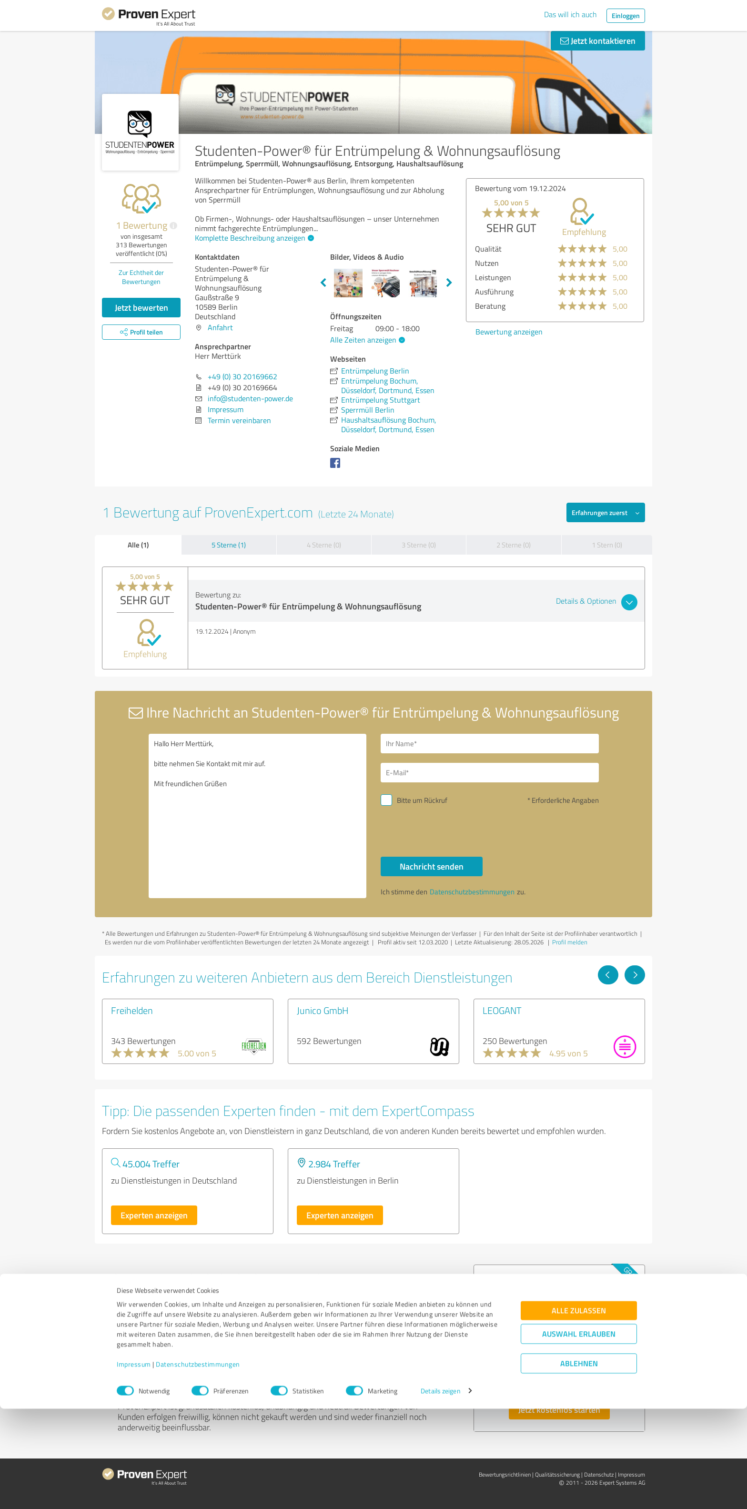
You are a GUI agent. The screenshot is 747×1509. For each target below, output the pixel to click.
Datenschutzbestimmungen (198, 1464)
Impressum (134, 1464)
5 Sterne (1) (229, 545)
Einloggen (626, 15)
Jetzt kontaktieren (598, 40)
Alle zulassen (579, 1410)
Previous (323, 283)
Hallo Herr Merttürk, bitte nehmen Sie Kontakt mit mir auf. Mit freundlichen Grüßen (258, 816)
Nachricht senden (432, 866)
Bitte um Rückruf (422, 800)
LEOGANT (502, 1010)
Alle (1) (138, 544)
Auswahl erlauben (579, 1433)
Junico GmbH (323, 1010)
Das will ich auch (570, 14)
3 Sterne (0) (419, 545)
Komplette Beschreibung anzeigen (253, 238)
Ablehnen (579, 1463)
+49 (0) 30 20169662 (242, 376)
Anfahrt (220, 327)
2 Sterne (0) (513, 545)
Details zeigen (440, 1491)
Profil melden (569, 942)
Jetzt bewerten (141, 307)
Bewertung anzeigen (509, 331)
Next (449, 283)
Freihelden (132, 1010)
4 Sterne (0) (324, 545)
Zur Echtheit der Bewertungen (141, 277)
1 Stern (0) (607, 545)
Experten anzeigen (154, 1215)
